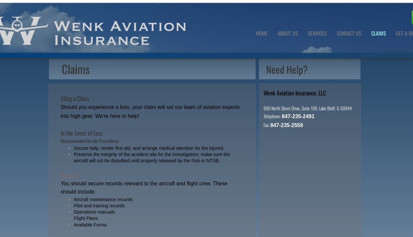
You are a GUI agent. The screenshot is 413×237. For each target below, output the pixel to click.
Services (317, 33)
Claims (378, 33)
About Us (288, 33)
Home (262, 33)
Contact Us (349, 33)
